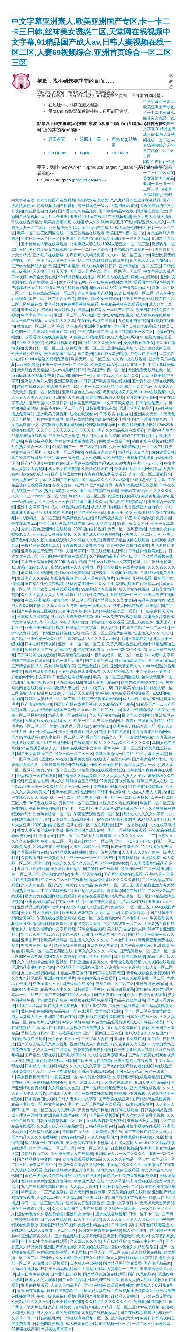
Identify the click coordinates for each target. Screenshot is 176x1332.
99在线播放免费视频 (60, 1006)
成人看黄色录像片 (98, 578)
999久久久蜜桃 (30, 342)
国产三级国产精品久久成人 (68, 995)
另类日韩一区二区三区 (40, 238)
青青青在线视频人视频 (104, 397)
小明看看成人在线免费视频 (44, 337)
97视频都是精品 (120, 989)
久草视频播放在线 (32, 852)
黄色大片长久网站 (44, 1022)
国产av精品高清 (116, 1241)
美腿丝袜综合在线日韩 (30, 660)
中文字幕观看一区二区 (122, 923)
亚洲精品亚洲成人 (121, 348)
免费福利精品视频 (93, 1225)
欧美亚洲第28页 (72, 282)
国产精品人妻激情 (89, 890)
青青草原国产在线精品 (126, 890)
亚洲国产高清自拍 (77, 238)
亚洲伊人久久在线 (55, 1258)
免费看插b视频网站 (109, 786)
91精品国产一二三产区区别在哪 (79, 447)
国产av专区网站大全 (28, 266)
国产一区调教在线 (130, 825)
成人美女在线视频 (63, 468)
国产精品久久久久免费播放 (35, 1137)
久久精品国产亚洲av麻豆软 (79, 967)
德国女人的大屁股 (59, 956)
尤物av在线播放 (143, 353)
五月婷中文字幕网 (141, 397)
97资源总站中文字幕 (147, 479)
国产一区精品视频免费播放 (104, 1088)
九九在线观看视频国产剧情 (52, 710)
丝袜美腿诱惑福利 (85, 403)
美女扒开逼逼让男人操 (68, 726)
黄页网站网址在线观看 (36, 655)
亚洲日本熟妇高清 (135, 638)
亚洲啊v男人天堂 (159, 874)
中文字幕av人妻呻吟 (153, 671)
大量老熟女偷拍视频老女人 (48, 721)
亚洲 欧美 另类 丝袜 (124, 512)
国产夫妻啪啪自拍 (36, 704)
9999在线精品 (73, 1137)
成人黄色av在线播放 (153, 315)
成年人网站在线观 (127, 605)
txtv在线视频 (154, 392)
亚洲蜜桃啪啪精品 (40, 901)
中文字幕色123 (93, 1006)
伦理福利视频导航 (60, 342)
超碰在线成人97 (103, 288)
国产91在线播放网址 (54, 742)
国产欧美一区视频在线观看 (114, 573)
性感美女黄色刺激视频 (85, 1203)
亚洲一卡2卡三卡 (147, 463)
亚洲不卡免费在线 (129, 1038)
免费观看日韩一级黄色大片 (44, 858)
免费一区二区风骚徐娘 (126, 529)
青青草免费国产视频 (94, 293)
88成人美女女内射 (132, 523)
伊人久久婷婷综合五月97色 (108, 222)
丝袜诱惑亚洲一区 (81, 584)
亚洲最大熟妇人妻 (36, 381)
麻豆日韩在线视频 (26, 320)
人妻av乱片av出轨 (44, 693)
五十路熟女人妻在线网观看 (44, 244)
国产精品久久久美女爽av (99, 342)
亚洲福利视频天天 (118, 1236)
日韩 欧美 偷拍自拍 (115, 414)
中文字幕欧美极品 (118, 403)
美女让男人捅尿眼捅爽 (152, 216)
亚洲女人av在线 (54, 759)
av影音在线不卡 (132, 364)
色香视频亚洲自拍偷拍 (56, 205)
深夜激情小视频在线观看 (61, 425)
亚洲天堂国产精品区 (135, 408)
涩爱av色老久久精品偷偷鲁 (40, 1214)
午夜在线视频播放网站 (137, 425)
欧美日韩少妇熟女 (26, 353)
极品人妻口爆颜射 (106, 507)
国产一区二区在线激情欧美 (147, 1011)
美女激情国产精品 (59, 353)
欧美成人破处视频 (77, 912)
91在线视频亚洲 (117, 216)
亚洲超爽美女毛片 (64, 227)
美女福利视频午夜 (59, 666)
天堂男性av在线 (124, 205)
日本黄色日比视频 (40, 1099)
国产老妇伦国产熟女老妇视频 (102, 353)
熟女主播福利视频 (114, 584)
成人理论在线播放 (81, 463)
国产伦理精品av (145, 584)
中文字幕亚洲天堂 (151, 753)
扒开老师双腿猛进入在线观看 (103, 260)
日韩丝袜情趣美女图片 (147, 551)
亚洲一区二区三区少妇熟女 (77, 315)
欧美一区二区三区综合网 (91, 249)
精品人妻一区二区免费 (109, 1252)
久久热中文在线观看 (129, 359)
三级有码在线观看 (116, 1082)
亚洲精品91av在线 (86, 216)
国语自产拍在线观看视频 (65, 288)
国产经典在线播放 (26, 457)
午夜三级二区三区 (56, 841)
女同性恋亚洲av (108, 1011)
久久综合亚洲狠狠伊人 (106, 1055)
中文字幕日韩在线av (94, 331)
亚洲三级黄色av (68, 381)
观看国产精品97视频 (151, 282)
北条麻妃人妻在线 (85, 244)
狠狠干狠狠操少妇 (137, 436)
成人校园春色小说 (62, 386)
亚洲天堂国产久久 (125, 666)
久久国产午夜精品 (63, 479)
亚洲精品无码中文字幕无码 (77, 1236)
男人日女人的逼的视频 (101, 436)
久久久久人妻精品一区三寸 (126, 1159)
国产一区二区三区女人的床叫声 (84, 836)
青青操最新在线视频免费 (124, 567)
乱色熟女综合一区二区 (30, 447)
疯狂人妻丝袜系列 (122, 337)
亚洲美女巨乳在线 (85, 759)
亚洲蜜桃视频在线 (155, 348)
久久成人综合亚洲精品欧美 (59, 1126)
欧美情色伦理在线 (96, 468)
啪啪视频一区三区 (126, 595)
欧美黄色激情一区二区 (129, 896)
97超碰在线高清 (25, 1329)
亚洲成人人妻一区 (63, 1093)
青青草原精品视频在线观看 (126, 540)
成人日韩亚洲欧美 (147, 1022)
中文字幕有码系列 (26, 452)
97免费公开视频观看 (87, 337)
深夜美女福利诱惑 (123, 1006)
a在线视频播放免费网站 (133, 1290)
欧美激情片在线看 (159, 1164)
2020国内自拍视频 (89, 529)
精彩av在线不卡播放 (112, 419)
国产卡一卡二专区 (77, 808)
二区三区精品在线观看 (85, 233)
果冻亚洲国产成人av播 (86, 830)
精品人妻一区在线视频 (67, 715)
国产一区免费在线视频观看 (118, 616)
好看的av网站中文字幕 (30, 677)
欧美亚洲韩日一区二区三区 (52, 1148)
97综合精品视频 (91, 929)
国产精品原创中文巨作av (42, 463)
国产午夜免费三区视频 (36, 611)
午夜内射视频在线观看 (96, 320)
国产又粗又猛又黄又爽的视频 (42, 1044)
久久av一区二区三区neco (128, 255)
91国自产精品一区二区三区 (145, 627)
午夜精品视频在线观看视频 (124, 304)
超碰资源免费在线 (69, 945)
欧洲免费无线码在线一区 (149, 370)
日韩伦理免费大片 (151, 403)
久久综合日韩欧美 (119, 1208)
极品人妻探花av (138, 386)
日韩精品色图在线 (100, 1126)
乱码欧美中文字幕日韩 (48, 403)
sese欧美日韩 (163, 452)
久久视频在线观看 (158, 962)
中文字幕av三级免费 (61, 457)
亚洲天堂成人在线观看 (133, 1060)
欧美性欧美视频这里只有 (142, 682)
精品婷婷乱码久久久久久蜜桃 (114, 879)
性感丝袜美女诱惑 (100, 901)
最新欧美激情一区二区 (114, 753)
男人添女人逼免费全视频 (71, 616)
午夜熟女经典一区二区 (110, 655)
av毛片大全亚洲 (54, 216)
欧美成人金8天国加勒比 (150, 260)
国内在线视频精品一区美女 (146, 710)
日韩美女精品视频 (156, 1110)
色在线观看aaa (24, 523)
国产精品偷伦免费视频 (44, 584)
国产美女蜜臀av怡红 (34, 753)
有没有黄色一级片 (93, 205)
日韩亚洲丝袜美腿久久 (59, 633)
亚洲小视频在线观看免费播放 (108, 1285)
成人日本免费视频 (32, 1274)
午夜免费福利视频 (44, 808)
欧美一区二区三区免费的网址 (106, 633)
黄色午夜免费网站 (135, 945)
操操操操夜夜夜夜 (138, 342)
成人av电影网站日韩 (99, 266)
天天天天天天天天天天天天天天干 (65, 430)
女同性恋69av (93, 457)
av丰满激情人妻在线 (61, 688)
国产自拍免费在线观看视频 (151, 1055)
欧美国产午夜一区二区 (125, 233)
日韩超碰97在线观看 (106, 622)
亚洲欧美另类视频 (51, 414)
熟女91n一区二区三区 (35, 326)
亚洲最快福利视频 (110, 1214)
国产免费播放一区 (134, 951)
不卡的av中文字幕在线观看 (63, 556)
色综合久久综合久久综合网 (75, 863)
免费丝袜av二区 (34, 1153)
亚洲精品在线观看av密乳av (40, 907)
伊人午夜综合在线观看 (146, 995)
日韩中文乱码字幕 (69, 551)
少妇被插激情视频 (118, 315)
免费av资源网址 (134, 912)
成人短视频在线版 (146, 1252)
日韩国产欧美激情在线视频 (106, 381)
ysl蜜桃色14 (64, 649)
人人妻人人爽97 (135, 852)
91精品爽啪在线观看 (28, 436)
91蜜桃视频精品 (124, 1148)
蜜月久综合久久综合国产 (87, 907)
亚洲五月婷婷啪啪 (32, 869)
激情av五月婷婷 (149, 989)
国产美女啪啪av (161, 660)
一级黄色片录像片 (137, 1104)
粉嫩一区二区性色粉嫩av (98, 918)
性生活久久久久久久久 (152, 633)
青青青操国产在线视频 (55, 200)
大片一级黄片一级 (97, 688)
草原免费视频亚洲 (65, 578)
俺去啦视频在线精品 (71, 310)
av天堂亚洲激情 (87, 1219)
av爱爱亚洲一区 (64, 1077)
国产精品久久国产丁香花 (128, 1027)
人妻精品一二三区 (122, 1269)
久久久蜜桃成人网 (118, 671)
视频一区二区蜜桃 (44, 392)
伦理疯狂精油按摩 (32, 781)
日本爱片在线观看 (55, 1219)
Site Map (120, 153)
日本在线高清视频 (40, 644)
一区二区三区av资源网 (151, 1323)
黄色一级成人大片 (95, 605)
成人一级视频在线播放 (69, 507)
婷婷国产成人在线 (152, 781)
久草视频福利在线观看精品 (136, 1077)
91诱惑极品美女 (108, 518)
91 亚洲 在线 (44, 836)
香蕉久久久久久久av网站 (95, 951)
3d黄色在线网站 (42, 803)
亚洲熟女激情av (55, 874)
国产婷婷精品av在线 (116, 211)
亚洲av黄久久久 (46, 984)
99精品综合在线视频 (98, 589)
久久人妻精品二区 (36, 885)
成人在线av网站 (136, 699)
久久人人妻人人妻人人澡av (44, 595)
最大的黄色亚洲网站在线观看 (46, 529)
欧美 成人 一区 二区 (57, 797)
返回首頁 (56, 139)
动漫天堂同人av (128, 1143)
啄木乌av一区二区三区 (122, 748)
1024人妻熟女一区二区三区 (126, 244)
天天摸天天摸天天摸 (50, 271)
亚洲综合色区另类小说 (81, 392)
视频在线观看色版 (40, 671)
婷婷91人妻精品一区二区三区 (50, 699)
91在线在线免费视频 (145, 786)
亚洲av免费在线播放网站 (110, 282)
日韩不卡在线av (110, 792)
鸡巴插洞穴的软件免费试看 (148, 518)
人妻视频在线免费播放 (85, 1027)
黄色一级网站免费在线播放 (48, 1175)
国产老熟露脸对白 (66, 474)
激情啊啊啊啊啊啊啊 (50, 923)
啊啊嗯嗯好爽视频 (135, 1137)
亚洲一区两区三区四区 (122, 271)
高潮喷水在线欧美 (92, 200)
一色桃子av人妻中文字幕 (54, 260)
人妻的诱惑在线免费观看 (79, 671)
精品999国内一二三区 (75, 375)
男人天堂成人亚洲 (26, 1016)
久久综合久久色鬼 (85, 540)
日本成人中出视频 (32, 616)
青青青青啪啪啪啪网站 (151, 732)
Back (84, 153)
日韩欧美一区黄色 (88, 989)
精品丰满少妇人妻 (32, 567)
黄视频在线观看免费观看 (91, 1000)
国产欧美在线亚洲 (114, 1099)
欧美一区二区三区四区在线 (40, 233)
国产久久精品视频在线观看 (121, 430)
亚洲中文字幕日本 (32, 507)
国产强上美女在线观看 (48, 249)
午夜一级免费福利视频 (55, 1296)
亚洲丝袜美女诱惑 (64, 436)
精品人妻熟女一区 (139, 764)
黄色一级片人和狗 (104, 852)
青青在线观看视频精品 (145, 721)
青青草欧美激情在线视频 (136, 485)
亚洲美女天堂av (147, 414)
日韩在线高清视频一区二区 (52, 293)
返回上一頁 (90, 139)
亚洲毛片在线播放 (48, 255)
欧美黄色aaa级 (103, 364)
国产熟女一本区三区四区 (112, 310)
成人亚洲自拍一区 (138, 1230)
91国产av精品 (29, 1006)
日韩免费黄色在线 (100, 408)
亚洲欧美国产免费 (36, 551)
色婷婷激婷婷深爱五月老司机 (69, 1170)
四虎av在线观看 (144, 277)
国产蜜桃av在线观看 (100, 869)
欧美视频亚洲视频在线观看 (130, 457)
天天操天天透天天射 (157, 1203)
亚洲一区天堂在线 (86, 874)
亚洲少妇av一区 (77, 786)
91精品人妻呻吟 (151, 819)
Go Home (57, 153)
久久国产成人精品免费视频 (96, 534)
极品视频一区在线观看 (36, 775)
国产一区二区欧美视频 (129, 797)
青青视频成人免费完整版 (83, 545)
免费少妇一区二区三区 (55, 770)
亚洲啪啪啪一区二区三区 (140, 266)
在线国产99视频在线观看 (99, 699)
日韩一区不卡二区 (143, 1214)
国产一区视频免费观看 (127, 830)
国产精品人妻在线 (40, 1055)
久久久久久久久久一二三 (134, 836)
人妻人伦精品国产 (102, 1137)
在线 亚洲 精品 (69, 326)
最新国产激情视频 (92, 1296)
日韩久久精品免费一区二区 (141, 978)
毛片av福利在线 (132, 901)
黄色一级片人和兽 (67, 660)
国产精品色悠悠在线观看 (104, 1274)
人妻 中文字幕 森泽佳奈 (78, 611)
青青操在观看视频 (92, 896)
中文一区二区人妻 (92, 1148)
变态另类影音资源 (85, 923)
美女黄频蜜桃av (154, 496)
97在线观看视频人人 (38, 748)
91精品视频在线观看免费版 (100, 770)
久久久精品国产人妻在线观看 (77, 1208)
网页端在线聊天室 (151, 211)
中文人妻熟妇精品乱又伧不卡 (120, 808)
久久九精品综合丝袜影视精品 (135, 200)
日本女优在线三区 (141, 1016)
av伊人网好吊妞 (101, 523)
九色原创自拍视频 (40, 211)
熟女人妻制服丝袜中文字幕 (40, 830)
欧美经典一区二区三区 (85, 348)
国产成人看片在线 (85, 271)
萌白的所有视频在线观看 (153, 441)
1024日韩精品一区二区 (134, 293)
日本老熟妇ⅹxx (135, 918)
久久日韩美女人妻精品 (73, 885)
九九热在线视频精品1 (127, 501)
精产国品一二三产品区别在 (44, 1192)
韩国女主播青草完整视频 (99, 1230)
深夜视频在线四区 (92, 1247)
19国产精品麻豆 (98, 485)
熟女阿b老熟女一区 (60, 490)
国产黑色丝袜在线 (92, 666)
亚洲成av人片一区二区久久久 (121, 1153)
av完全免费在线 (42, 277)
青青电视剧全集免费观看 (98, 299)
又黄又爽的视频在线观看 (127, 644)
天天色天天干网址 (93, 1110)
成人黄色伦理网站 (130, 227)
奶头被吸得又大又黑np (122, 392)
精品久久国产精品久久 (40, 934)
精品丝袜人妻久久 (133, 452)
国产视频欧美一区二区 (133, 331)
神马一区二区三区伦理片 (42, 1203)
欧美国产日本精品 (63, 266)
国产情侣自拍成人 (97, 227)
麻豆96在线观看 (124, 1110)
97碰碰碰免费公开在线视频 (63, 764)
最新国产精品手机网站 (133, 468)
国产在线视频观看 (135, 1312)
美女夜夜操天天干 (63, 1038)
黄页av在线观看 (50, 1027)
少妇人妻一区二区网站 (63, 452)
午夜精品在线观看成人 (40, 545)
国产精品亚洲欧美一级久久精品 (122, 238)
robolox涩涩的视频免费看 (47, 359)
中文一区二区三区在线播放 (64, 879)
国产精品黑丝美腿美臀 (155, 885)
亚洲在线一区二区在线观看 (90, 825)
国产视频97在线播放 (128, 1197)
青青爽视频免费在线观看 (105, 474)
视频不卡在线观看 (114, 732)
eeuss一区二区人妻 (49, 496)
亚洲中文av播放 (98, 326)
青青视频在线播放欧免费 (127, 545)
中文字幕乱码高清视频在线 (62, 523)
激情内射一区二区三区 (72, 600)
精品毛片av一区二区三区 (61, 408)
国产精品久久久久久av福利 (105, 479)
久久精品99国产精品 (116, 704)
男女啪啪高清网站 (129, 660)
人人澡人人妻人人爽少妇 (147, 792)
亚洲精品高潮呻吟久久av (32, 967)
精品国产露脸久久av (89, 501)
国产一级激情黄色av (149, 419)
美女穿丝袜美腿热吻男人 (75, 441)
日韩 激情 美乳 (123, 1225)
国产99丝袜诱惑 (25, 737)
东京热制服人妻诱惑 (122, 967)
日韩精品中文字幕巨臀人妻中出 (93, 627)
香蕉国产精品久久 (101, 737)
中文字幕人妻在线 (96, 1038)
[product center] (86, 180)
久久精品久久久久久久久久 (126, 742)
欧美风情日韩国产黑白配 (54, 331)
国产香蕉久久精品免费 (77, 211)
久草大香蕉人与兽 (61, 605)
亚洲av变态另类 (160, 430)
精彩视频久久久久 (149, 222)
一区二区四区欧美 (157, 447)
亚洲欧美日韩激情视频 (52, 534)
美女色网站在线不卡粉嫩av (89, 1143)
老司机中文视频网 (36, 573)
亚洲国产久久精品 (32, 578)
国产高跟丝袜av (98, 660)
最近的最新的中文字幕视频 (52, 929)
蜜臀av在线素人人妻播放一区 (76, 567)
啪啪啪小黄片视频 (129, 1093)
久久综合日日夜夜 (54, 501)
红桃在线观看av (83, 414)
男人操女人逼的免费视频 (57, 1312)
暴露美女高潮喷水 (158, 616)
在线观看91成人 (87, 742)
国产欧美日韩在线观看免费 (56, 589)
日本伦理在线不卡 (102, 1280)
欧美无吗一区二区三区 (90, 359)
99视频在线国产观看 (118, 611)
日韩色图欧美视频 (48, 1323)
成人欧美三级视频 (129, 956)
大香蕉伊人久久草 (59, 320)
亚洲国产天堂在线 (137, 299)
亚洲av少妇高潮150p (95, 1071)
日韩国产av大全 (76, 1132)
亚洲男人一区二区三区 (141, 534)
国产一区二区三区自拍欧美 (52, 299)
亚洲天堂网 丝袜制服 (87, 1192)
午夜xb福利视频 (38, 441)
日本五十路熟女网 (36, 562)
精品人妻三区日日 (75, 973)
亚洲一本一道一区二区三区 (65, 364)
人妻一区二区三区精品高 (101, 386)
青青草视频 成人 (43, 282)
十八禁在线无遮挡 (155, 1296)
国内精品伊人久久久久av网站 (92, 638)
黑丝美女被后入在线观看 (72, 1153)
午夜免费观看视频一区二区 (96, 814)
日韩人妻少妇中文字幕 (77, 1099)
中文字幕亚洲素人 (36, 315)
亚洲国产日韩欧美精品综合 (136, 326)
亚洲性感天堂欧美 (102, 945)
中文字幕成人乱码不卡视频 (34, 622)
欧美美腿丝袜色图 (67, 1301)
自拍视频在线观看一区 (133, 249)
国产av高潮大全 (124, 847)
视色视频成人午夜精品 (89, 1044)
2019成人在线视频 (113, 277)
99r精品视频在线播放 (76, 277)
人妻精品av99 (48, 1197)
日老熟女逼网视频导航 (71, 677)
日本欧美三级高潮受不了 (73, 819)
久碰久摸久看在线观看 (48, 540)
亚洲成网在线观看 (36, 310)
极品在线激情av (79, 419)
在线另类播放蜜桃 (97, 1093)
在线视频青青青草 (100, 452)
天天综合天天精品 (32, 370)
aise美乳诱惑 (28, 364)
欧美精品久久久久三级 (30, 1301)
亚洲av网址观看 (34, 1285)
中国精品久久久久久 (124, 1164)
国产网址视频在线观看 (99, 490)
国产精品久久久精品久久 (117, 375)
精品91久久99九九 (115, 463)
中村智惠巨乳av (46, 1318)
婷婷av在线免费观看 (71, 573)
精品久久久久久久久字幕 (143, 814)
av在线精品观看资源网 (116, 819)
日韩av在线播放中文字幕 (109, 562)
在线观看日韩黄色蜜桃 (105, 1121)
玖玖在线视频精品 (26, 222)
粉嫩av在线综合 (134, 490)
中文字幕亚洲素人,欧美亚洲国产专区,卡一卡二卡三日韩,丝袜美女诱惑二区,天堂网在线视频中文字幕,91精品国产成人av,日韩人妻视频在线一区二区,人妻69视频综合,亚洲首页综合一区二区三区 (91, 42)
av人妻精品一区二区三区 (38, 518)
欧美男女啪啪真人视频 (63, 222)
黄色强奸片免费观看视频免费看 (71, 304)
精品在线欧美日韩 (89, 512)
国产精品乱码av (116, 759)
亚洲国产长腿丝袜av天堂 (32, 682)
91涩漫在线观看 (58, 512)
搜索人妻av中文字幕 (28, 479)
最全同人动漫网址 (137, 715)
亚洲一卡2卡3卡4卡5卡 (126, 649)
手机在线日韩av (34, 1033)
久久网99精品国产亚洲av (110, 556)
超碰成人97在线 (38, 649)
